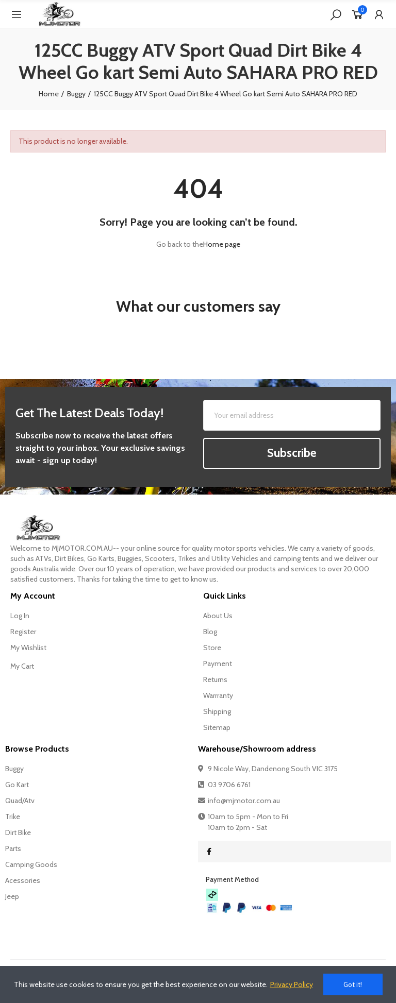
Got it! (352, 984)
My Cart (22, 666)
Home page (221, 244)
